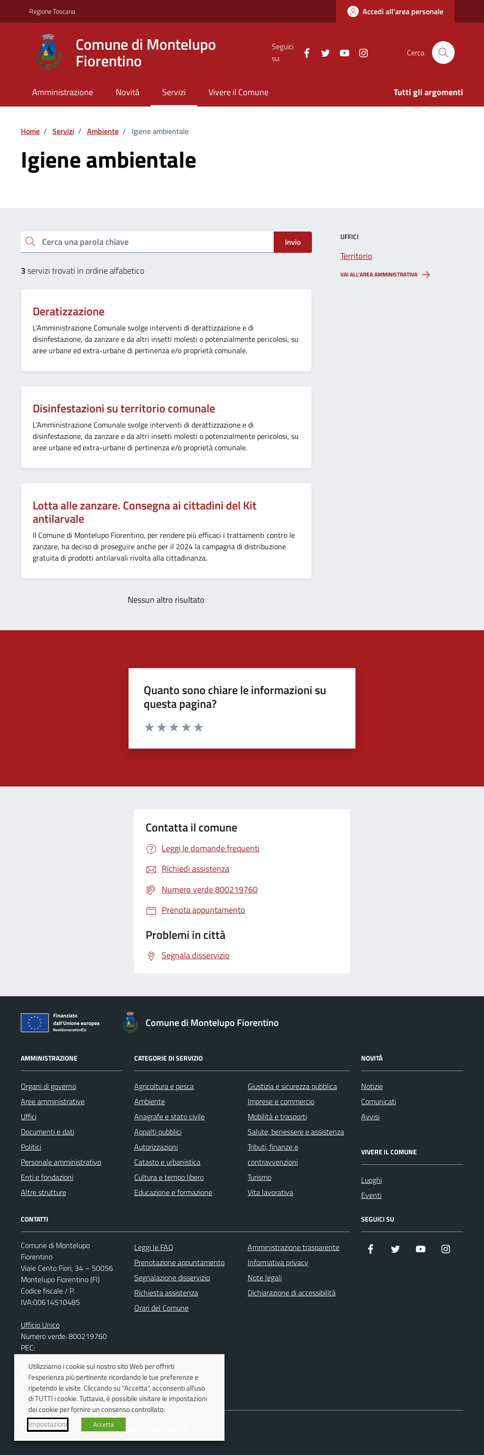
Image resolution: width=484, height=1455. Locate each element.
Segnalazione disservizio (172, 1277)
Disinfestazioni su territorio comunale (124, 408)
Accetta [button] (103, 1424)
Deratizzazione (68, 311)
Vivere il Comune (238, 92)
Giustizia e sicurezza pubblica (292, 1086)
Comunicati (378, 1101)
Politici (31, 1146)
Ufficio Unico (40, 1324)
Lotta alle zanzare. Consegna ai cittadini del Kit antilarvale (145, 512)
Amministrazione (62, 92)
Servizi (174, 92)
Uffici (28, 1116)
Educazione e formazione (173, 1192)
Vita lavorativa (270, 1192)
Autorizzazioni (156, 1146)
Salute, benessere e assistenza (296, 1131)
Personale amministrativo (61, 1162)
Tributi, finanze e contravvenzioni (273, 1154)
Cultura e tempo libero (169, 1177)
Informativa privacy (278, 1262)
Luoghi (371, 1180)
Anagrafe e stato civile (169, 1116)
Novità (127, 92)
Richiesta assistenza (166, 1292)
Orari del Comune (161, 1307)
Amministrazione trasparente (293, 1247)
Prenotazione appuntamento (179, 1262)
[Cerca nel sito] (443, 52)
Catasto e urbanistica (167, 1162)
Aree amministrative (53, 1101)
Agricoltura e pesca (164, 1086)
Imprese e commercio (281, 1101)
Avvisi (370, 1116)
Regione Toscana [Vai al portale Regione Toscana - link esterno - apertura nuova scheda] (52, 11)
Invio (293, 242)
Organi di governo (48, 1086)
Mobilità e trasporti (277, 1116)
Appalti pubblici (158, 1131)
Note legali (265, 1277)
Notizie (372, 1086)
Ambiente (149, 1101)
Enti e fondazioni (47, 1177)
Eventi (371, 1195)
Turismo (259, 1177)
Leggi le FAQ (153, 1247)
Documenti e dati (47, 1131)
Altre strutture (43, 1192)
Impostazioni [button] (47, 1424)
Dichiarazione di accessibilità (292, 1292)
